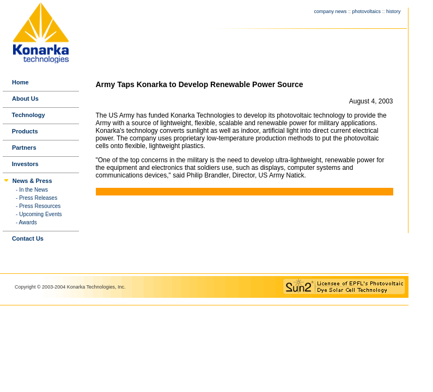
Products (25, 131)
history (393, 11)
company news (330, 11)
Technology (28, 115)
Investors (25, 164)
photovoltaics (366, 11)
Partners (24, 147)
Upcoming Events (40, 214)
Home (20, 82)
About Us (25, 98)
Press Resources (39, 206)
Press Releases (38, 198)
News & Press (32, 180)
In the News (33, 190)
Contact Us (28, 238)
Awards (28, 222)
